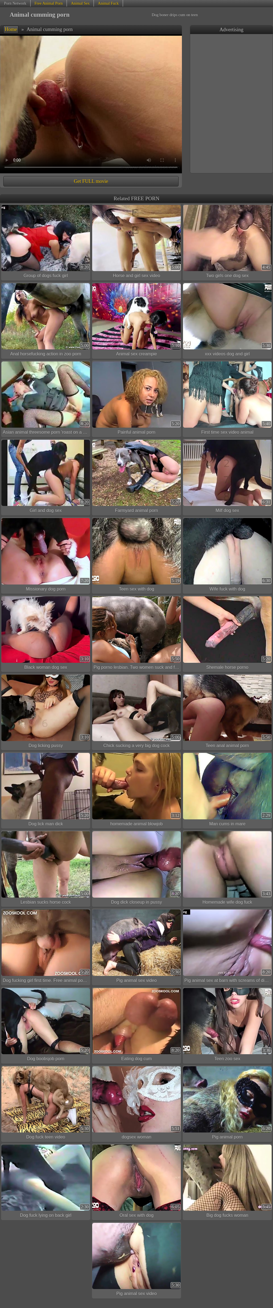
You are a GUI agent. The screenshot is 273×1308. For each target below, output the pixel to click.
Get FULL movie (91, 181)
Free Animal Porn (48, 3)
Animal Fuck (108, 3)
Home (11, 29)
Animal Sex (80, 3)
